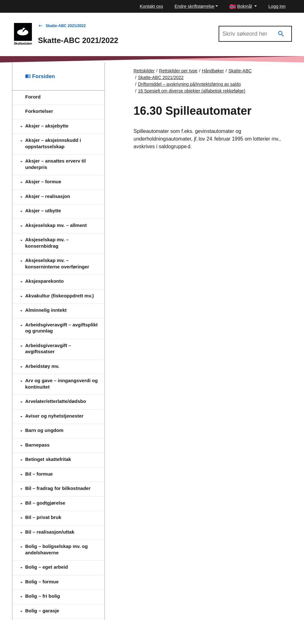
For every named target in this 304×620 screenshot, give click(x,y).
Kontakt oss (151, 6)
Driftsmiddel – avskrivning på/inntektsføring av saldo (189, 84)
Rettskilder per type (178, 70)
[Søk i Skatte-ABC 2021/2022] (255, 34)
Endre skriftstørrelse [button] (194, 6)
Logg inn (277, 6)
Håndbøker (213, 70)
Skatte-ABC (240, 70)
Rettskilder (144, 70)
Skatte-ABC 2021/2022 (66, 26)
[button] (243, 6)
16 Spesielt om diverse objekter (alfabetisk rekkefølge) (191, 90)
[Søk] (281, 34)
